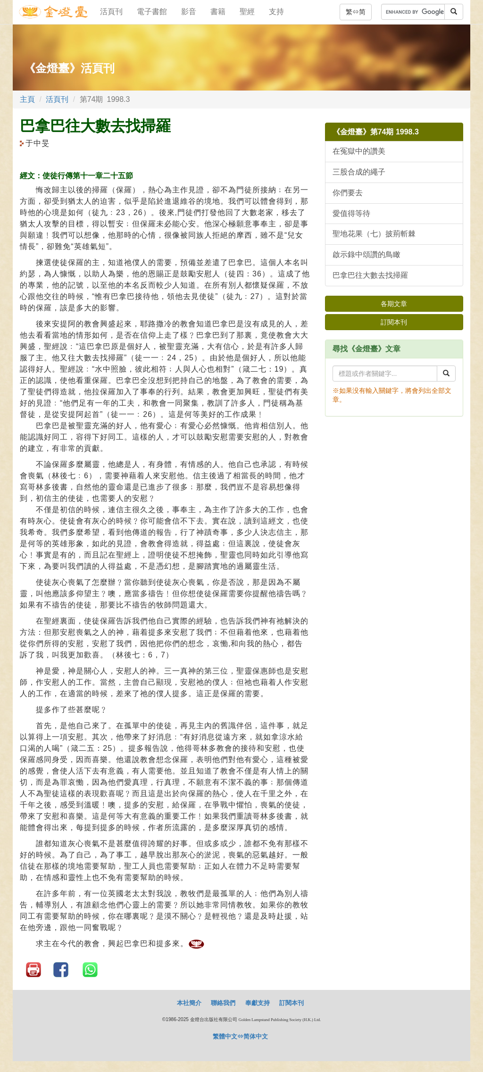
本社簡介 (189, 1002)
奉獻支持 (257, 1002)
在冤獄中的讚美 (359, 151)
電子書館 (152, 12)
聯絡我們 (223, 1002)
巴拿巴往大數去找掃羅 (370, 275)
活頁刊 (111, 12)
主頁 (27, 99)
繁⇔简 (356, 12)
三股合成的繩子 (359, 172)
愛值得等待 (351, 213)
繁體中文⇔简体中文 (240, 1036)
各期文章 (394, 303)
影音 (188, 12)
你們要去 (348, 193)
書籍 (217, 12)
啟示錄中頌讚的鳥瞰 (366, 254)
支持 (276, 12)
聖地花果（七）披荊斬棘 (374, 234)
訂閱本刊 (394, 322)
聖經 (247, 12)
